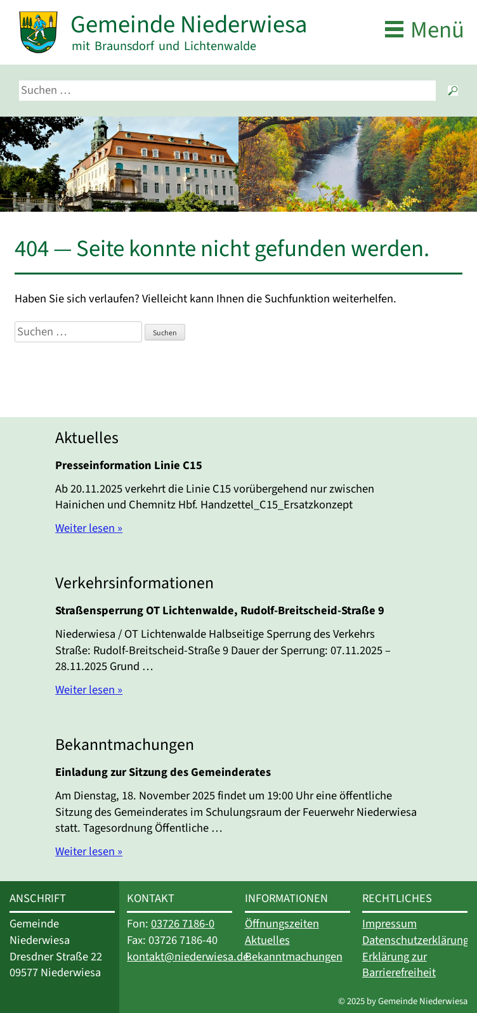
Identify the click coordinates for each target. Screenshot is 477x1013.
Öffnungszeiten (282, 923)
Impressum (389, 923)
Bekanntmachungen (294, 956)
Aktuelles (267, 940)
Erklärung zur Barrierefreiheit (399, 964)
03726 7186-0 (182, 923)
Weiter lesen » (88, 528)
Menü (437, 30)
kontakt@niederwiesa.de (188, 956)
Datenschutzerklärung (415, 940)
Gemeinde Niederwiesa (188, 24)
